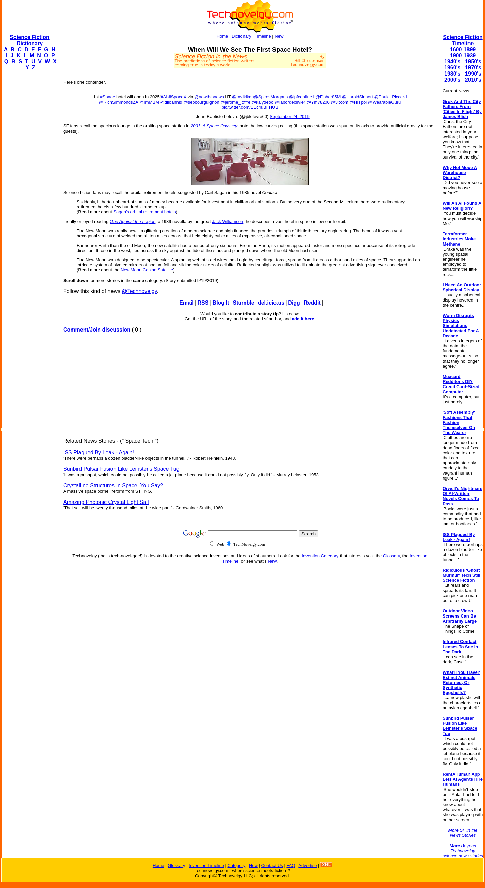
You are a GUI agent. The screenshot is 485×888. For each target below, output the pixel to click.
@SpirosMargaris (271, 96)
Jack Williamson (227, 221)
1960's (452, 67)
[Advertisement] (29, 177)
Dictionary (241, 36)
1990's (473, 74)
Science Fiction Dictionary (29, 40)
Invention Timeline (206, 865)
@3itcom (339, 102)
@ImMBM (149, 102)
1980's (452, 74)
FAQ (290, 865)
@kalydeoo (262, 102)
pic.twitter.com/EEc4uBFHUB (250, 107)
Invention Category (320, 555)
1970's (473, 67)
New (278, 36)
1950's (473, 61)
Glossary (391, 555)
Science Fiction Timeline (462, 40)
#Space (107, 96)
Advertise (307, 865)
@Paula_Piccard (390, 96)
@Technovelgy (139, 291)
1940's (452, 61)
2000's (452, 80)
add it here (303, 318)
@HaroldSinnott (357, 96)
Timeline (263, 36)
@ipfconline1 (301, 96)
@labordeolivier (290, 102)
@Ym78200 (318, 102)
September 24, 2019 (290, 116)
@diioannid (171, 102)
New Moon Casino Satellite (147, 270)
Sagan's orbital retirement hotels (144, 211)
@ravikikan (243, 96)
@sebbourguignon (201, 102)
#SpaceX (177, 96)
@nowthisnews (209, 96)
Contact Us (272, 865)
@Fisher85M (328, 96)
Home (222, 36)
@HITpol (358, 102)
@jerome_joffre (235, 102)
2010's (473, 80)
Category (236, 865)
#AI (164, 96)
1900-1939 (463, 55)
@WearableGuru (384, 102)
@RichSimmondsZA (118, 102)
